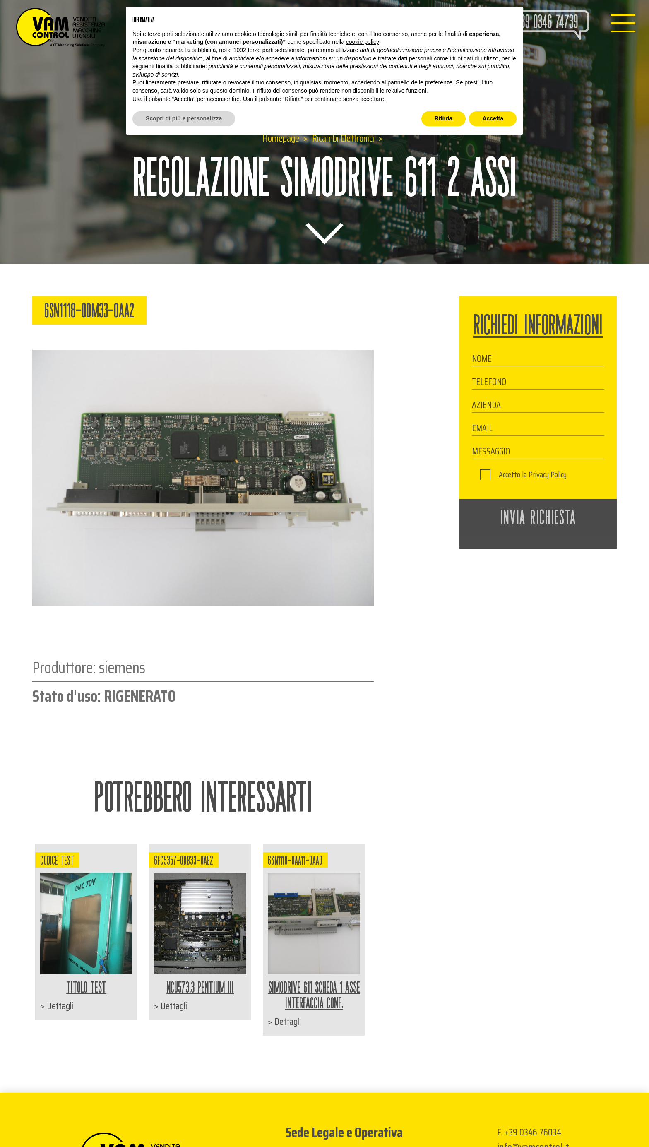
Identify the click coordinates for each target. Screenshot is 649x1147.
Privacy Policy (548, 475)
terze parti (261, 50)
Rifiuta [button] (444, 118)
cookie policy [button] (362, 41)
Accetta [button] (492, 118)
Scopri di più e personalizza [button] (184, 118)
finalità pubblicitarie (180, 66)
